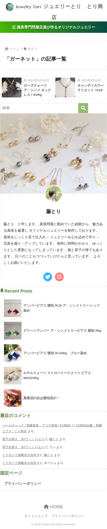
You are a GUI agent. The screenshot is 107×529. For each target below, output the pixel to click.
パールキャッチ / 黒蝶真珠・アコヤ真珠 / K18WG (36, 425)
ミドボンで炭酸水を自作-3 (20, 455)
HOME (53, 506)
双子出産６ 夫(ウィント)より (23, 439)
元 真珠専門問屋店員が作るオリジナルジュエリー (53, 27)
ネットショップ (35, 516)
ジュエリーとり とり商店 (54, 10)
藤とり (53, 439)
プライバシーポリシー (22, 484)
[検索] (83, 108)
